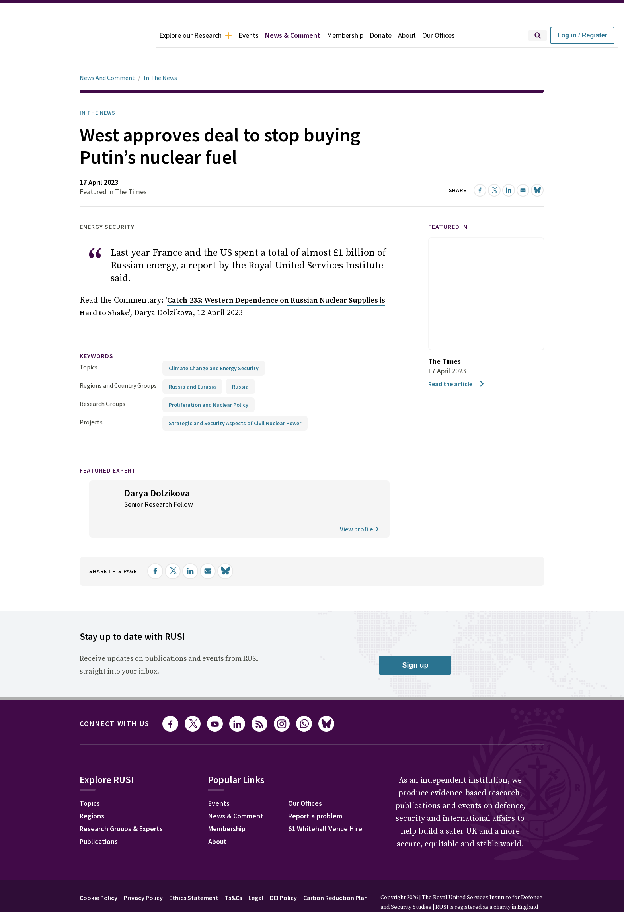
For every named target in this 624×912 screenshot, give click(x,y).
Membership (345, 35)
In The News (160, 55)
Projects (91, 400)
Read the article (456, 361)
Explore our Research (195, 35)
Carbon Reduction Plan (335, 875)
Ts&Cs (233, 875)
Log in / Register (582, 35)
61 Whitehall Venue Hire (325, 806)
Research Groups (102, 381)
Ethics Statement (193, 875)
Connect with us (115, 701)
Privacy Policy (143, 875)
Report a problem (315, 793)
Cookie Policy (98, 875)
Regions (92, 793)
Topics (89, 345)
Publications (99, 819)
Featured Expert (108, 448)
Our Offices (438, 35)
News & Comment (292, 35)
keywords (96, 334)
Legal (255, 875)
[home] (78, 35)
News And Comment (107, 55)
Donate (381, 35)
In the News (97, 90)
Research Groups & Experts (121, 806)
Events (248, 35)
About (407, 35)
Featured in (448, 204)
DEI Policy (283, 875)
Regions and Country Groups (118, 363)
